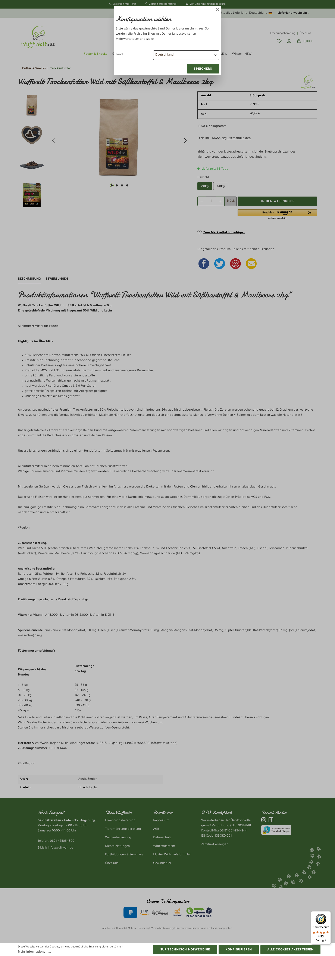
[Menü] (328, 913)
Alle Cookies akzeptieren (290, 950)
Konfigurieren (238, 950)
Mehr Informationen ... (34, 952)
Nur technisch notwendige (185, 950)
